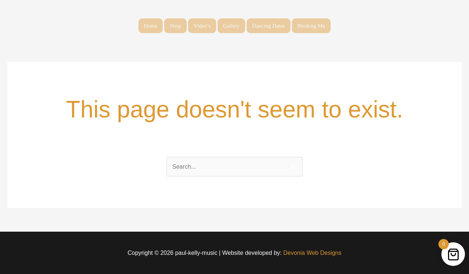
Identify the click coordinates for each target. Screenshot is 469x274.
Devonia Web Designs (311, 253)
